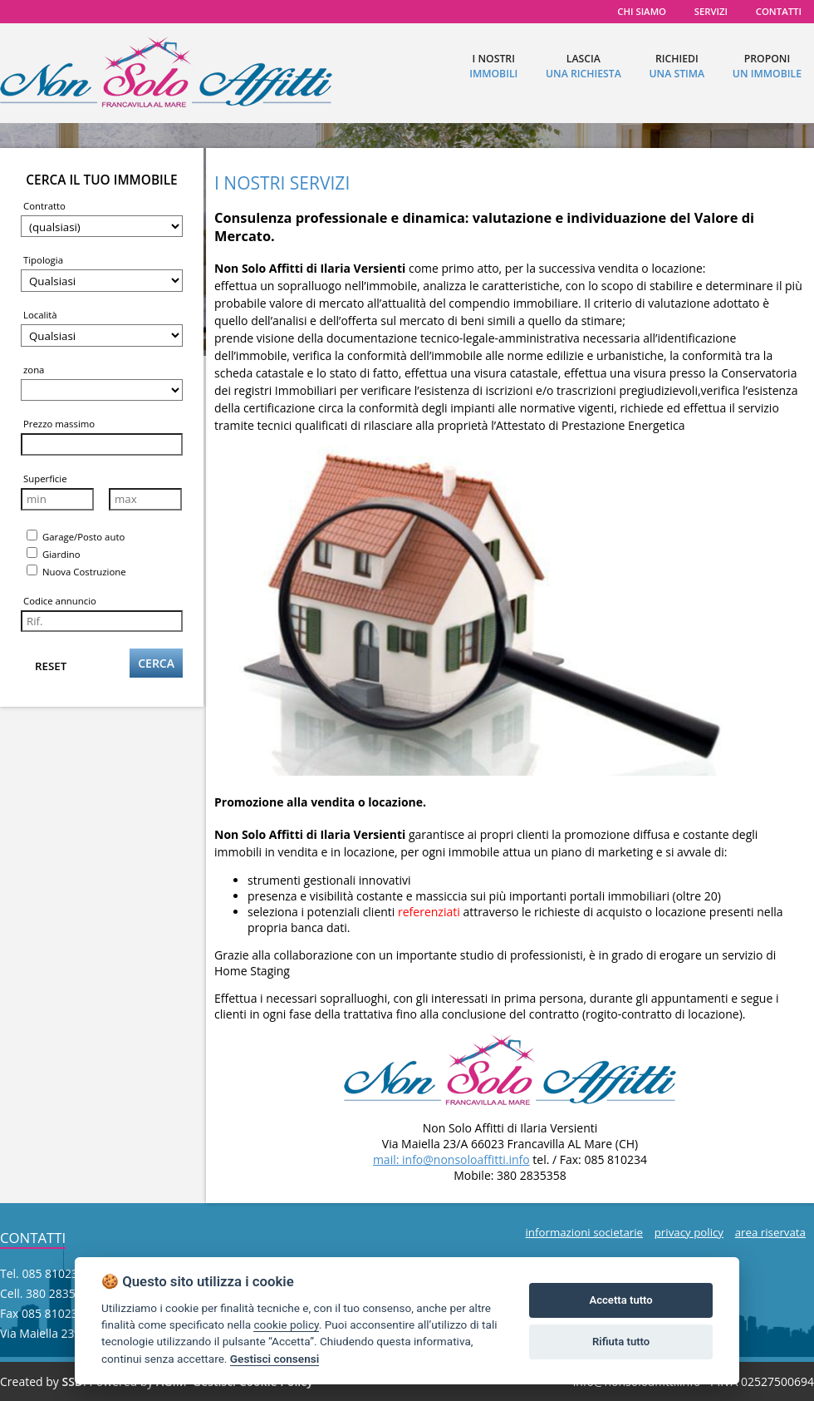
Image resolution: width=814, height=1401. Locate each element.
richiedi (676, 66)
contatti (779, 11)
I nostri (493, 66)
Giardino (54, 553)
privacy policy (689, 1232)
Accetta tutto (620, 1300)
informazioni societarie (584, 1232)
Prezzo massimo (59, 423)
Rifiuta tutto (621, 1341)
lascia (583, 66)
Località (40, 314)
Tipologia (43, 260)
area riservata (770, 1232)
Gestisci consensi (274, 1358)
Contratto (44, 206)
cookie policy (285, 1324)
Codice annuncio (59, 600)
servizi (711, 11)
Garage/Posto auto (76, 536)
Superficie (45, 478)
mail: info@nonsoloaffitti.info (451, 1159)
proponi (767, 66)
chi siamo (641, 11)
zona (33, 369)
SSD (72, 1381)
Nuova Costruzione (76, 571)
